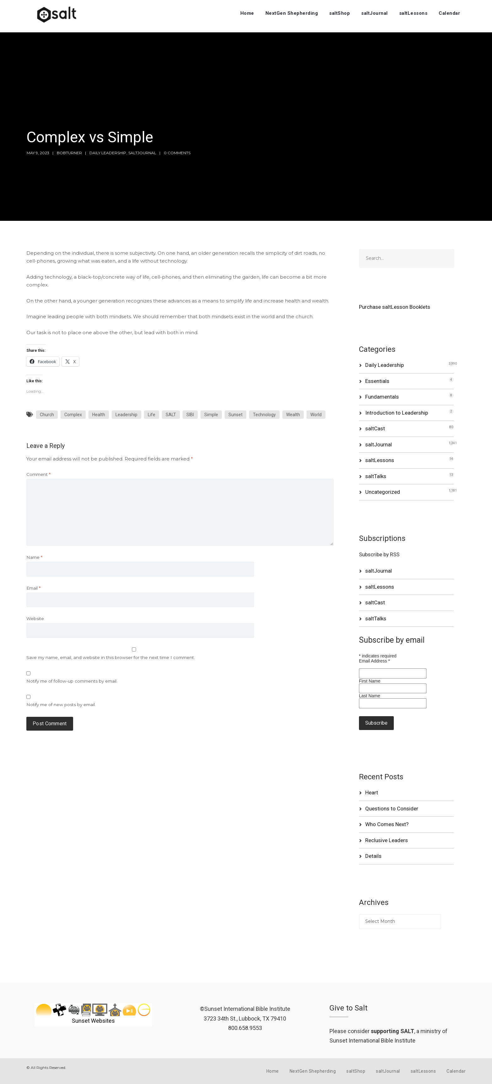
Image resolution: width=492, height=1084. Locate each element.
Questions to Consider (391, 808)
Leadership (126, 414)
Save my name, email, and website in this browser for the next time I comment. (110, 657)
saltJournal (374, 13)
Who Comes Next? (387, 824)
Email (33, 588)
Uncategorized (382, 492)
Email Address (374, 660)
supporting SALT (392, 1031)
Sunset (235, 414)
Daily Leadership (107, 152)
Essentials (377, 381)
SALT (171, 414)
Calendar (449, 13)
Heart (371, 792)
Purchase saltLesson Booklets (394, 307)
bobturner (69, 152)
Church (47, 414)
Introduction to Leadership (396, 413)
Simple (211, 414)
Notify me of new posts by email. (61, 704)
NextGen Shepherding (291, 13)
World (316, 414)
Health (98, 414)
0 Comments (177, 152)
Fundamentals (382, 397)
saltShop (339, 13)
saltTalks (375, 476)
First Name (369, 681)
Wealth (293, 414)
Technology (264, 414)
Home (247, 13)
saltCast (375, 428)
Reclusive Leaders (386, 840)
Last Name (369, 695)
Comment (38, 474)
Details (373, 856)
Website (35, 618)
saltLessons (413, 13)
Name (34, 557)
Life (151, 414)
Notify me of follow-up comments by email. (71, 681)
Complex (73, 414)
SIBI (190, 414)
